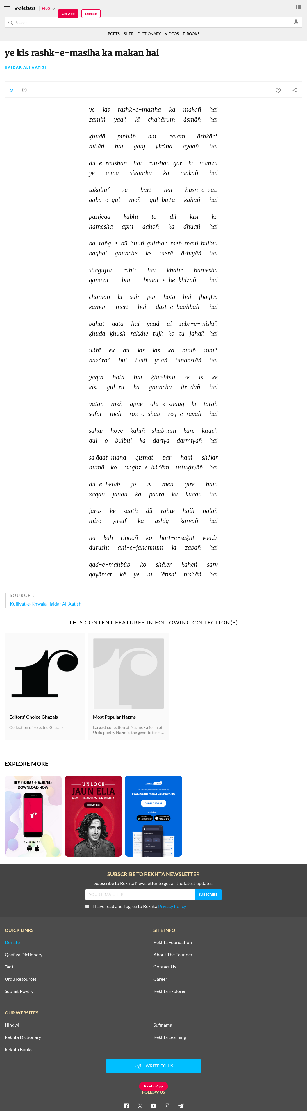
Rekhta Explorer (170, 991)
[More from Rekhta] (298, 6)
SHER (128, 33)
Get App (68, 13)
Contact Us (165, 966)
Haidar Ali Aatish (26, 67)
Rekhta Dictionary (23, 1037)
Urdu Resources (21, 979)
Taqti (10, 966)
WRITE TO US (153, 1066)
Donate (91, 13)
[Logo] (25, 8)
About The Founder (173, 954)
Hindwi (12, 1025)
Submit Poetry (19, 991)
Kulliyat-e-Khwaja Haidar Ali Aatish (45, 603)
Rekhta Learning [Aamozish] (170, 1037)
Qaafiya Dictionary (23, 954)
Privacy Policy (172, 906)
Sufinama (163, 1025)
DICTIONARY (149, 33)
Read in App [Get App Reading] (153, 1086)
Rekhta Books (18, 1049)
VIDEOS (172, 33)
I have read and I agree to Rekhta (135, 906)
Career (160, 979)
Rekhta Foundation (173, 942)
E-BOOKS (191, 33)
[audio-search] (296, 22)
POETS (114, 33)
